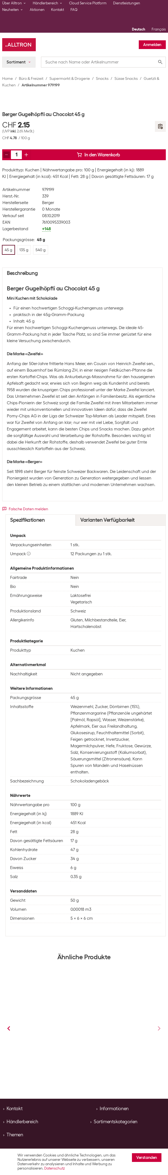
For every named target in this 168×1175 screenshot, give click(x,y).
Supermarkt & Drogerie (69, 78)
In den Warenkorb (98, 154)
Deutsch (138, 29)
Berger (48, 202)
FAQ (74, 10)
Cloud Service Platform (88, 3)
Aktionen (37, 10)
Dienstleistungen (126, 3)
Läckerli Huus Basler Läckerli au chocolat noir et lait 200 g (117, 1031)
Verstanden (146, 1157)
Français (159, 29)
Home (7, 78)
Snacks (102, 78)
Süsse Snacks (126, 78)
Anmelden (152, 44)
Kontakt (57, 10)
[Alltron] (19, 44)
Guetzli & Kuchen (63, 1054)
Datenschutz (54, 1168)
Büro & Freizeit (31, 78)
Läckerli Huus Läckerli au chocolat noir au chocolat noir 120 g (48, 1033)
